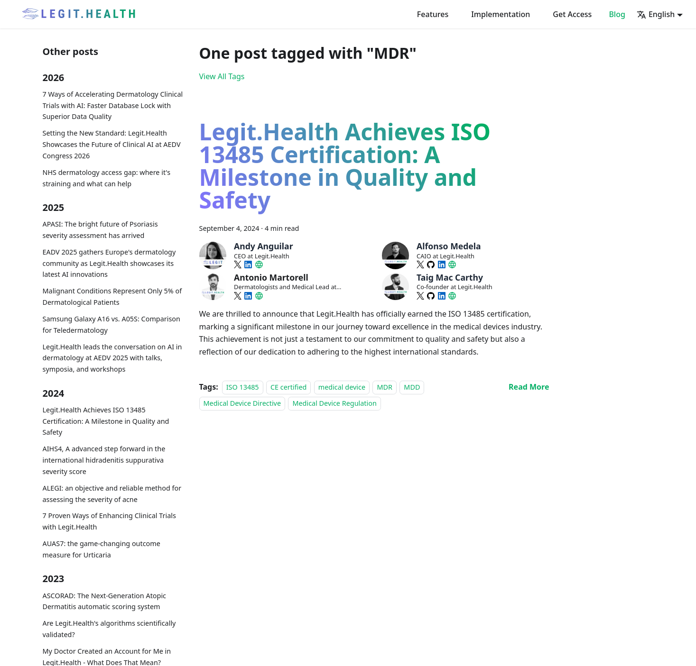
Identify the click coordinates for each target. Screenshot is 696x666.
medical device (341, 387)
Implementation (500, 14)
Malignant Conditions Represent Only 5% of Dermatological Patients (112, 296)
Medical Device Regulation (334, 403)
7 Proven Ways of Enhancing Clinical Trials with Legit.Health (109, 521)
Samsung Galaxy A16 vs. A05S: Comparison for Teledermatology (111, 324)
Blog (617, 14)
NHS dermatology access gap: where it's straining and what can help (107, 178)
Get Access (572, 14)
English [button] (656, 14)
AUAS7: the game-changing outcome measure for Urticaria (101, 549)
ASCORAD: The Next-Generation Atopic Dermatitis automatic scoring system (105, 601)
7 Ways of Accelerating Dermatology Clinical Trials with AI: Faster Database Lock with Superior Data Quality (113, 105)
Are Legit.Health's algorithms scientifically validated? (109, 629)
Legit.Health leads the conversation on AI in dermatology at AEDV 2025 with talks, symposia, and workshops (112, 358)
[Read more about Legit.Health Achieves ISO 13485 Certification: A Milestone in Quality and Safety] (529, 387)
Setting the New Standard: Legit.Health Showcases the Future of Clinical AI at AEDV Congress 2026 (112, 144)
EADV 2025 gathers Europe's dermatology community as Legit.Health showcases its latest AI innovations (109, 263)
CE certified (288, 387)
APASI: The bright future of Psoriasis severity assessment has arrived (100, 229)
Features (432, 14)
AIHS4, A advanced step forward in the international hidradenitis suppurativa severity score (104, 460)
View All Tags (222, 76)
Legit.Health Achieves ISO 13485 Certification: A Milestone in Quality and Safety (106, 421)
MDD (412, 387)
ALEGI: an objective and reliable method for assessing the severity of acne (112, 494)
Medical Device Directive (242, 403)
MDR (384, 387)
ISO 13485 (242, 387)
